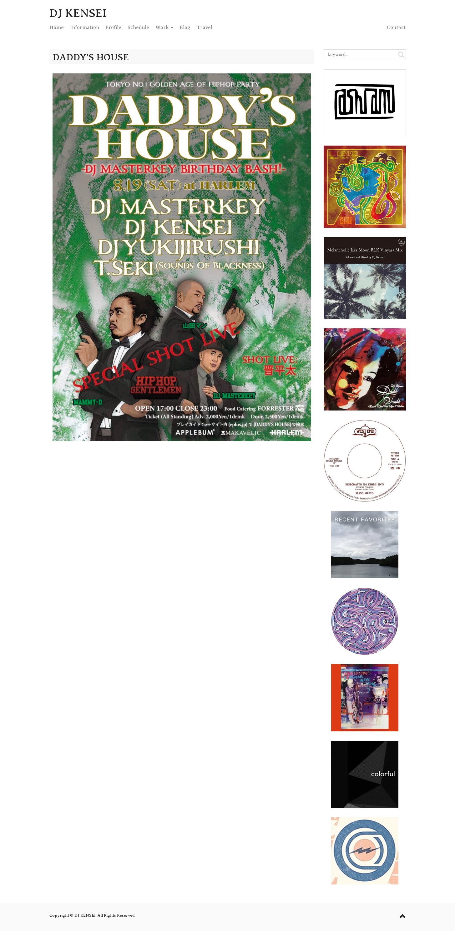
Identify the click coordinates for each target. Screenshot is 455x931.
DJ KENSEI (78, 13)
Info (84, 27)
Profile (113, 27)
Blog (184, 27)
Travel (204, 27)
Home (56, 27)
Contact (396, 27)
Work (164, 27)
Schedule (138, 27)
